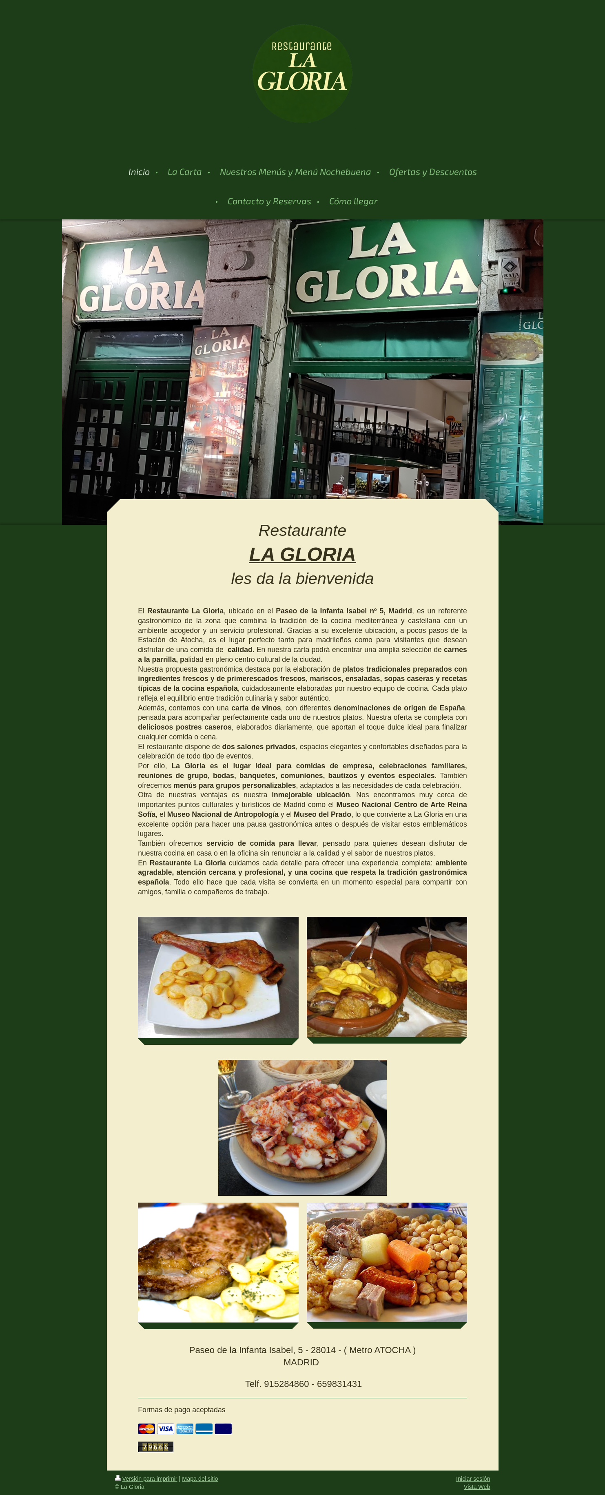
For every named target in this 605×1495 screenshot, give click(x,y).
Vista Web (477, 1487)
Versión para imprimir (146, 1478)
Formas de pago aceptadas (181, 1410)
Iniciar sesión (473, 1478)
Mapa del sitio (200, 1478)
